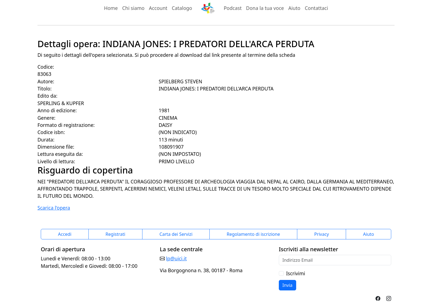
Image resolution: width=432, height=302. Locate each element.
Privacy (321, 234)
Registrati (115, 234)
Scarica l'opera (53, 207)
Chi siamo (133, 8)
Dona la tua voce (265, 8)
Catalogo (182, 8)
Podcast (233, 8)
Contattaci (316, 8)
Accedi (65, 234)
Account (158, 8)
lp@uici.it (176, 258)
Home (111, 8)
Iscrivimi (295, 273)
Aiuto (294, 8)
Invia (287, 285)
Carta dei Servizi (176, 234)
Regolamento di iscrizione (253, 234)
